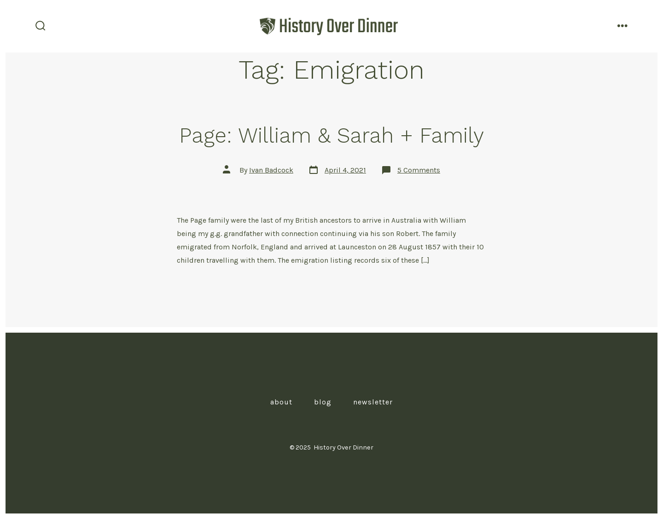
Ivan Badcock (271, 170)
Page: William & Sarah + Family (331, 135)
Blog (323, 402)
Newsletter (373, 402)
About (281, 402)
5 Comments (418, 170)
